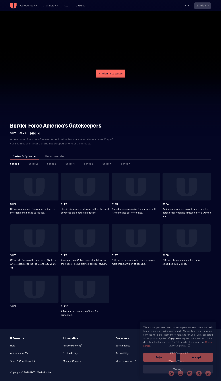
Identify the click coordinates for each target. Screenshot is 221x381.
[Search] (187, 5)
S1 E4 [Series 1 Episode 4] (166, 204)
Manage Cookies (72, 361)
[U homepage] (13, 5)
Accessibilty (122, 353)
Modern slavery (124, 361)
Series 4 (70, 163)
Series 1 (14, 163)
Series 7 (125, 163)
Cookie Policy (70, 353)
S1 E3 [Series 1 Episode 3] (115, 204)
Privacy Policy (70, 345)
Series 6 (107, 163)
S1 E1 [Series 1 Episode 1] (13, 204)
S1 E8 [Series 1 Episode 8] (166, 255)
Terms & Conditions (20, 361)
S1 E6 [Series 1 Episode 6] (64, 255)
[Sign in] (202, 5)
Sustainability (123, 345)
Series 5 (88, 163)
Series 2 (33, 163)
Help (12, 345)
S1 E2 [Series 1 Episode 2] (64, 204)
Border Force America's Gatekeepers (55, 125)
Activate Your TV (19, 353)
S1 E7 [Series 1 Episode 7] (115, 255)
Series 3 (51, 163)
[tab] (55, 156)
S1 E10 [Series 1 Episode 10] (64, 306)
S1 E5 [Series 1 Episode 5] (13, 255)
